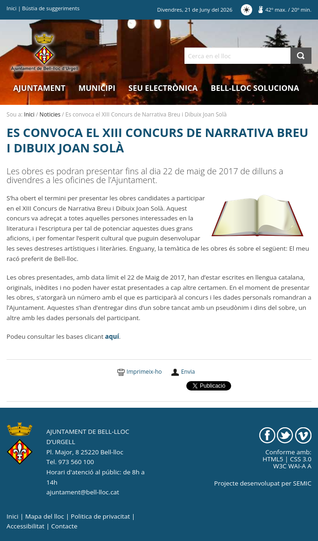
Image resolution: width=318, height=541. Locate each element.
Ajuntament (39, 87)
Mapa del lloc (44, 516)
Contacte (64, 526)
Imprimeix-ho (144, 372)
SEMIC (302, 483)
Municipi (96, 87)
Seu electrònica (163, 87)
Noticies (50, 114)
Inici (11, 8)
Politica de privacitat (100, 516)
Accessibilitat (25, 526)
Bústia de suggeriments (50, 8)
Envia (188, 372)
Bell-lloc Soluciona (255, 87)
